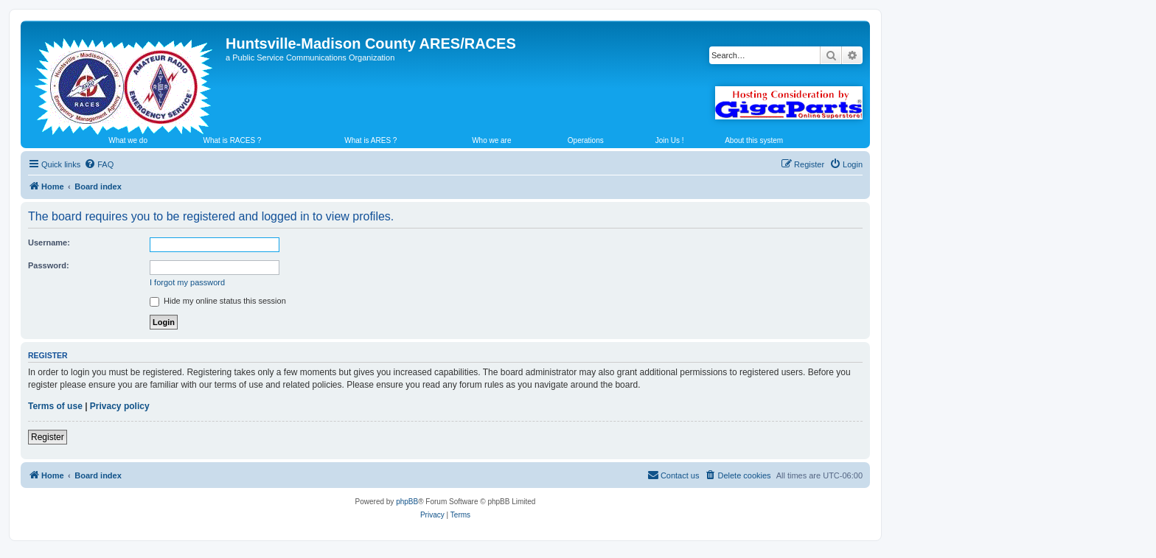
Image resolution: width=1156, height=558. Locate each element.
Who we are (491, 140)
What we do (127, 140)
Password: (48, 265)
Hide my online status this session (218, 300)
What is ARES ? (370, 140)
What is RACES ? (232, 140)
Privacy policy (120, 406)
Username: (49, 242)
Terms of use (55, 406)
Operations (586, 140)
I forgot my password (187, 282)
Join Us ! (669, 140)
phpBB (407, 502)
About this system (754, 140)
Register (47, 437)
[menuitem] (99, 164)
